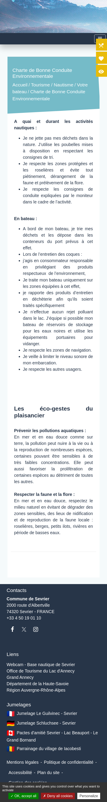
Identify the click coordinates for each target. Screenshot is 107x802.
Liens (13, 654)
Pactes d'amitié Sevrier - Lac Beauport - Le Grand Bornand (52, 735)
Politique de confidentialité (68, 762)
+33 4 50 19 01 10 (24, 618)
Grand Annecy (20, 677)
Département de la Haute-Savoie (38, 683)
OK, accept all (23, 796)
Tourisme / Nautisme (52, 84)
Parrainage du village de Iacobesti (44, 749)
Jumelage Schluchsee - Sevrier (41, 723)
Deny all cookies (58, 796)
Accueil (20, 84)
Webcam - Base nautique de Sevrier (41, 664)
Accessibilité (20, 772)
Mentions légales (23, 762)
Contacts (16, 590)
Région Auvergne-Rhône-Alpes (36, 690)
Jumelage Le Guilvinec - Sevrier (42, 714)
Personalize (88, 796)
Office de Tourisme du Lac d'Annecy (41, 671)
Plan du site (48, 772)
